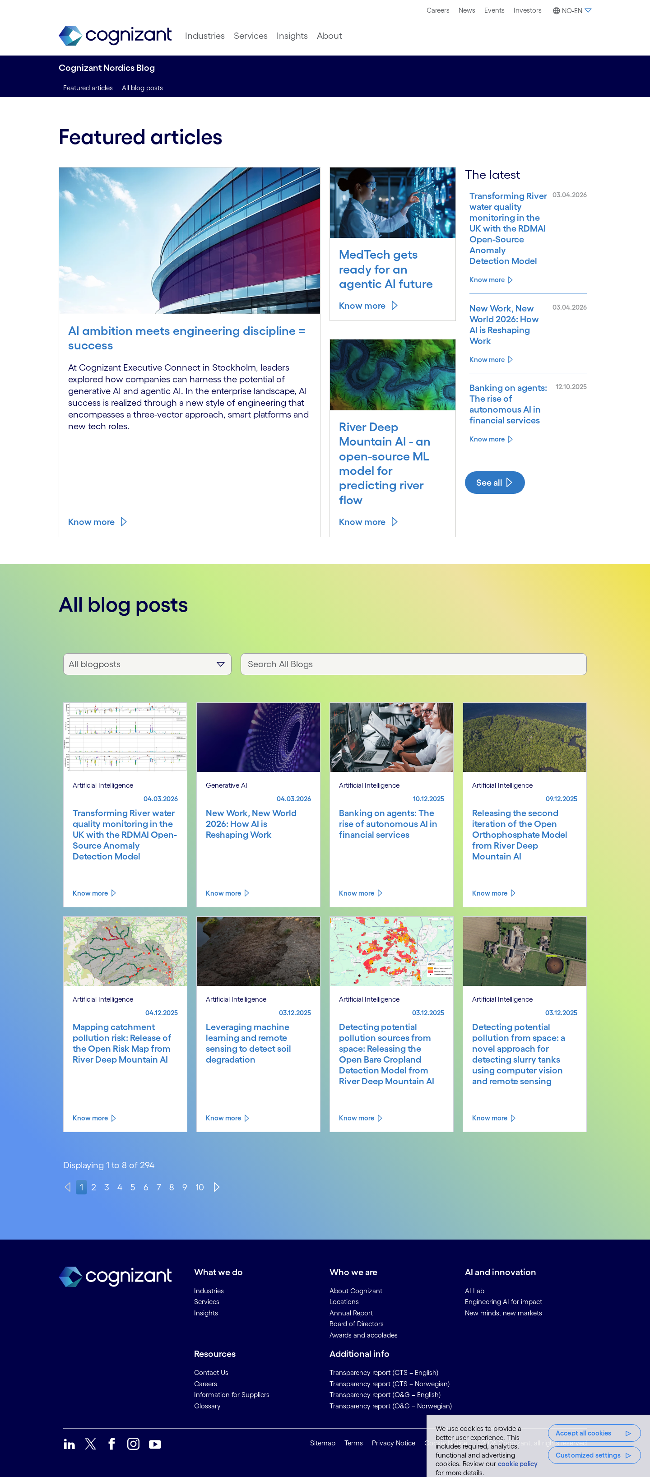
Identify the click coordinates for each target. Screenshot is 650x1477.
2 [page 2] (93, 1187)
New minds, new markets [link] (503, 1313)
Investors (528, 10)
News (467, 10)
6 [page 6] (146, 1187)
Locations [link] (344, 1301)
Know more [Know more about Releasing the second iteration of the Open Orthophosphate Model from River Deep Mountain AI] (489, 893)
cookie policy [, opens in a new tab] (518, 1464)
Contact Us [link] (211, 1372)
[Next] (216, 1187)
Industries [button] (205, 36)
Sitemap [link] (322, 1443)
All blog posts (142, 88)
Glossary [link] (207, 1406)
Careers (438, 10)
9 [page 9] (184, 1187)
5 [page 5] (132, 1187)
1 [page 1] (81, 1187)
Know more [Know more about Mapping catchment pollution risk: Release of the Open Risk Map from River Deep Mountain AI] (90, 1118)
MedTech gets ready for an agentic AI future (386, 268)
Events (494, 10)
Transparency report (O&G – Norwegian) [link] (391, 1406)
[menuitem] (438, 10)
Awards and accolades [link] (364, 1335)
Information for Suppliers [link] (231, 1394)
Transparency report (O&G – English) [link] (385, 1394)
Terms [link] (353, 1443)
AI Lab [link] (474, 1291)
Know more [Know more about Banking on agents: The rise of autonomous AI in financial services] (487, 439)
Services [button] (251, 36)
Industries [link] (209, 1291)
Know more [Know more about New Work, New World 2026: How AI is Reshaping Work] (487, 359)
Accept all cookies (584, 1433)
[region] (538, 1446)
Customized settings (588, 1455)
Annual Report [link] (351, 1313)
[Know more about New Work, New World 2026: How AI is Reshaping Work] (508, 324)
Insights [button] (292, 36)
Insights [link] (206, 1313)
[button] (571, 11)
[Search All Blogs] (414, 664)
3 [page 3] (106, 1187)
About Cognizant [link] (356, 1291)
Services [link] (206, 1301)
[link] (115, 36)
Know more (91, 522)
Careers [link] (205, 1384)
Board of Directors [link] (357, 1324)
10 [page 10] (199, 1187)
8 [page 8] (171, 1187)
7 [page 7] (159, 1187)
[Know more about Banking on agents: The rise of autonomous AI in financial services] (508, 404)
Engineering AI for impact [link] (503, 1301)
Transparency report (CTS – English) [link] (384, 1372)
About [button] (329, 36)
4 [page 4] (119, 1187)
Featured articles (88, 88)
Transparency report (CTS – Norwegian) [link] (390, 1384)
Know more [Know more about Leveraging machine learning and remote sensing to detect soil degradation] (223, 1118)
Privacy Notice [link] (393, 1443)
